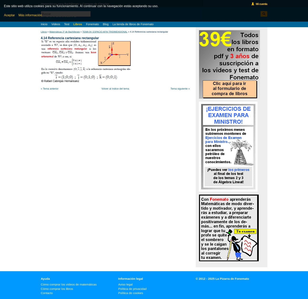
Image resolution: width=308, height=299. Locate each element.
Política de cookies (130, 293)
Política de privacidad (132, 288)
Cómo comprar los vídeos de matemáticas (69, 284)
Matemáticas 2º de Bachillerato (64, 32)
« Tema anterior (50, 88)
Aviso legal (125, 284)
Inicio (44, 24)
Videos (55, 24)
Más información (30, 15)
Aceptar (9, 15)
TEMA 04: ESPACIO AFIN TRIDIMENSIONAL (104, 32)
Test (66, 24)
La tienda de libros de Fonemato (133, 24)
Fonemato (92, 24)
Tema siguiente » (180, 88)
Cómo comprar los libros (57, 288)
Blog (106, 24)
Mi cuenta (259, 4)
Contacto (47, 293)
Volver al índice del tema (115, 88)
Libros (77, 24)
